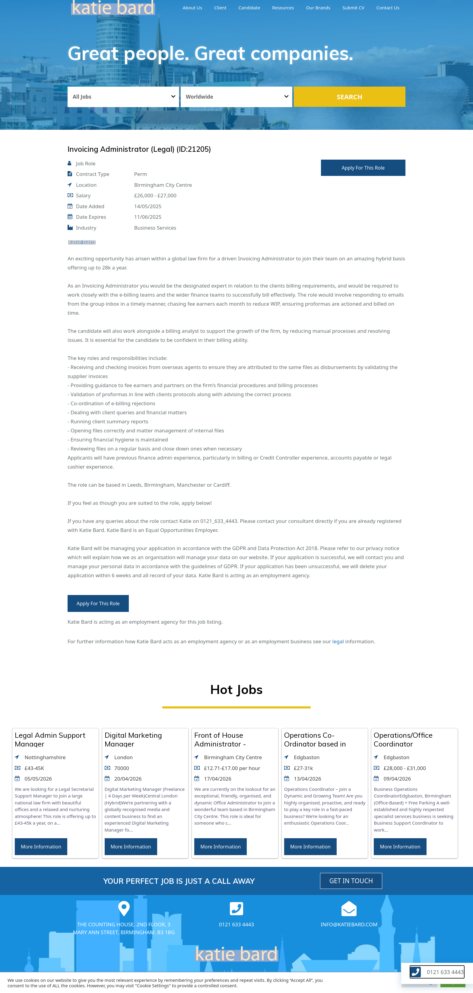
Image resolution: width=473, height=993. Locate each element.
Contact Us (387, 8)
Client (220, 8)
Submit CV (353, 8)
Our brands (318, 8)
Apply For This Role (363, 167)
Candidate (249, 8)
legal (338, 641)
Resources (283, 8)
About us (192, 8)
